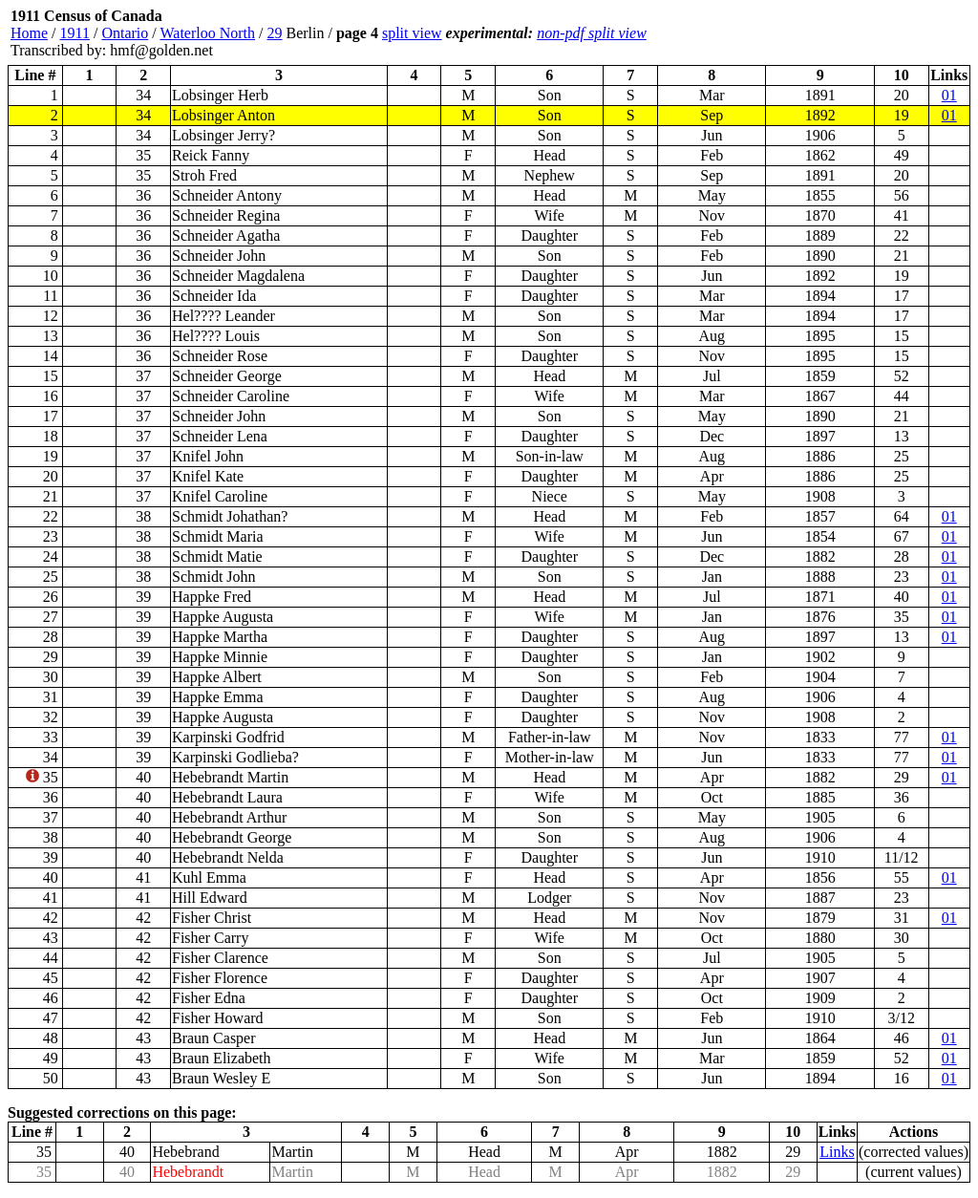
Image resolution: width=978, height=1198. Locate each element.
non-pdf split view (592, 33)
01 (949, 95)
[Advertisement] (855, 33)
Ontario (124, 33)
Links (836, 1152)
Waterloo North (207, 33)
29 (274, 33)
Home (29, 33)
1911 (75, 33)
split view (412, 33)
